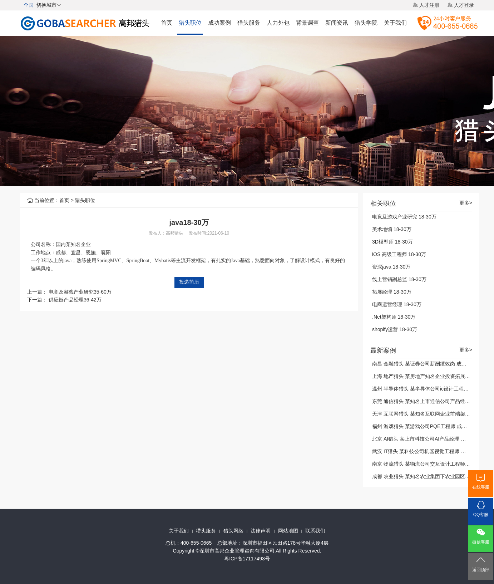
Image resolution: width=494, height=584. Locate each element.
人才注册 (429, 5)
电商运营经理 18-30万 (396, 304)
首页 (166, 23)
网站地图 (288, 531)
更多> (465, 203)
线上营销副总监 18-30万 (399, 279)
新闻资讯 (336, 23)
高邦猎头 (174, 233)
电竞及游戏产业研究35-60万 (80, 292)
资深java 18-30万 (391, 267)
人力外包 (278, 23)
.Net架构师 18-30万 (393, 317)
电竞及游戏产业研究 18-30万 (404, 217)
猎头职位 (190, 23)
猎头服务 (248, 23)
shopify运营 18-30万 (394, 329)
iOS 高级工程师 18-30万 (399, 254)
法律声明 (261, 531)
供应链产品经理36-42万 (75, 300)
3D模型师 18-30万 (392, 242)
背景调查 (307, 23)
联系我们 (315, 531)
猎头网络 (233, 531)
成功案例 (219, 23)
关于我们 (395, 23)
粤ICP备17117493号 (247, 558)
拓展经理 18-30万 (391, 292)
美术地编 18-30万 (391, 229)
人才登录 (464, 5)
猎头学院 (366, 23)
